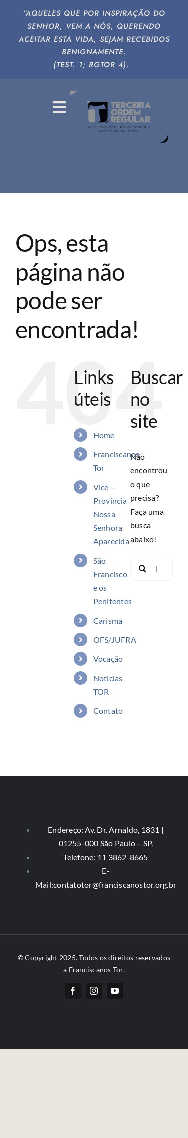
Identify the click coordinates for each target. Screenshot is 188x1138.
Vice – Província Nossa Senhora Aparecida (111, 514)
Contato (108, 710)
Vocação (108, 658)
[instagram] (94, 991)
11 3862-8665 (122, 857)
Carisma (108, 620)
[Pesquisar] (142, 568)
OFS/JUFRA (114, 639)
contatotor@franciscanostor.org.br (114, 884)
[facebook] (73, 991)
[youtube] (115, 991)
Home (104, 435)
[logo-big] (120, 89)
